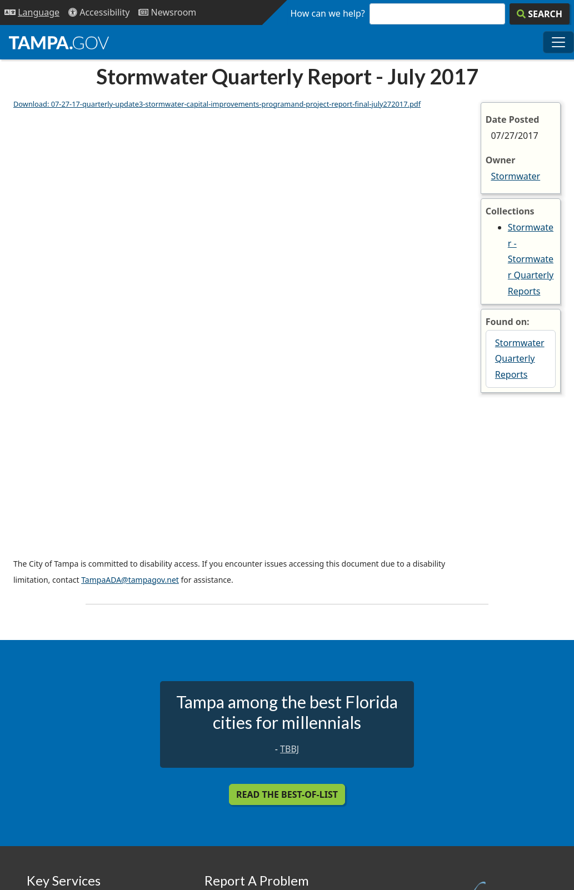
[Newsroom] (167, 12)
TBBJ (289, 749)
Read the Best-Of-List (287, 794)
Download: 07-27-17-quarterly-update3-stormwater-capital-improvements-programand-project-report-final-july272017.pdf (217, 104)
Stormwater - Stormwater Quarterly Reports (530, 259)
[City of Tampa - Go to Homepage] (59, 42)
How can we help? (328, 13)
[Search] (540, 13)
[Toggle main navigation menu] (558, 42)
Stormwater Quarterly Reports (520, 359)
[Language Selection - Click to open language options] (32, 12)
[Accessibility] (99, 12)
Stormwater (515, 176)
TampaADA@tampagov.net (130, 579)
